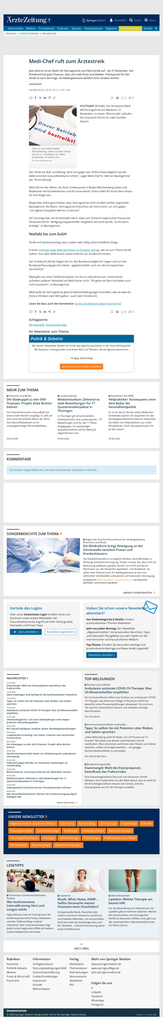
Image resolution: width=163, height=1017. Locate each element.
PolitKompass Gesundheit (120, 838)
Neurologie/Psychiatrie (24, 838)
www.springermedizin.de (106, 964)
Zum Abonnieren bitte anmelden (81, 367)
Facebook (97, 996)
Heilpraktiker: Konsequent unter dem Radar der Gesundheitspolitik (132, 403)
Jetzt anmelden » (25, 632)
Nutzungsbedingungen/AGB (49, 968)
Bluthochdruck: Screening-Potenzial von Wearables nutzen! (39, 772)
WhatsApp (97, 1000)
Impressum (39, 981)
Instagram (97, 1005)
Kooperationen (94, 28)
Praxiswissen (46, 28)
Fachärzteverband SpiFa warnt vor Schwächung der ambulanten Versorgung (41, 755)
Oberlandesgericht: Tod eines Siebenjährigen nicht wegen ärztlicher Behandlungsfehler (38, 721)
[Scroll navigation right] (156, 29)
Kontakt (37, 985)
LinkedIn (96, 992)
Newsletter (76, 981)
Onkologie (49, 838)
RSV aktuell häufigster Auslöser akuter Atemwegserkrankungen (41, 729)
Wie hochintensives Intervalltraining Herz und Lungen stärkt (25, 906)
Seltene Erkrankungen (68, 845)
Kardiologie (71, 831)
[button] (149, 20)
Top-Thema (67, 824)
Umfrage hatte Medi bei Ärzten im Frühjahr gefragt (69, 250)
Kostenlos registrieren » (61, 632)
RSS (72, 985)
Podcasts (62, 28)
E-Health (146, 824)
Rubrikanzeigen (79, 972)
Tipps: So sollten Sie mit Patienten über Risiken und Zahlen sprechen (39, 703)
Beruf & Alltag (87, 824)
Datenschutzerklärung (46, 972)
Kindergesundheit (93, 831)
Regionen (111, 28)
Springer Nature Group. (73, 1014)
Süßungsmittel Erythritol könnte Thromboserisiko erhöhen (39, 787)
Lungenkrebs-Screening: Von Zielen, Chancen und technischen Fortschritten (40, 737)
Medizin (31, 28)
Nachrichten (15, 28)
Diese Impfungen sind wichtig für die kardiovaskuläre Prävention (42, 694)
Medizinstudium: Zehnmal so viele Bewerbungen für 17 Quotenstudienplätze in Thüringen (79, 405)
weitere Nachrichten (67, 803)
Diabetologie (129, 824)
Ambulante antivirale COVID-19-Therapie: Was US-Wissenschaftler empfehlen (42, 712)
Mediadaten (77, 964)
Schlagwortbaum (43, 964)
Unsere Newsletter (26, 816)
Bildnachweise (41, 989)
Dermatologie (108, 824)
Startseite (12, 964)
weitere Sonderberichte (140, 593)
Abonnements (78, 977)
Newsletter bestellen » (101, 655)
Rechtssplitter (18, 845)
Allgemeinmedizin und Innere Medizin (33, 824)
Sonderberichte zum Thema (33, 534)
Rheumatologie (41, 845)
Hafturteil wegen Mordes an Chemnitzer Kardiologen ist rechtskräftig (37, 764)
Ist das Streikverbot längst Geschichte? (98, 304)
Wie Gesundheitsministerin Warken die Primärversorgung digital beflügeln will (42, 796)
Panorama (13, 981)
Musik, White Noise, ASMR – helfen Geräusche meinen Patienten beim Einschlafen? (78, 903)
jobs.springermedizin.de (105, 972)
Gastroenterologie (48, 831)
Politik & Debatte (130, 28)
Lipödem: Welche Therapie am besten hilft (130, 901)
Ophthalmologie (69, 838)
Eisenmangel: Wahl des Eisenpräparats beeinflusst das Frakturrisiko (36, 687)
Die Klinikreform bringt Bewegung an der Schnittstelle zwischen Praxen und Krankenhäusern (113, 550)
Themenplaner (78, 968)
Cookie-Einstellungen (45, 977)
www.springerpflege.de (105, 968)
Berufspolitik (36, 325)
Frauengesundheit (21, 831)
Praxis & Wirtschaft (18, 977)
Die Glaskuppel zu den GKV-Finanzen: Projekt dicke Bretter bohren (29, 403)
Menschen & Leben (120, 831)
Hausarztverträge (56, 325)
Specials (76, 28)
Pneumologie (92, 838)
